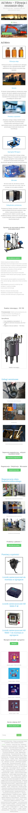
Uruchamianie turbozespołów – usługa (10, 752)
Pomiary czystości (14, 116)
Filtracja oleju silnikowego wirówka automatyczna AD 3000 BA (14, 788)
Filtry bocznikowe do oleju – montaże (18, 754)
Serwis (14, 88)
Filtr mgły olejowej (12, 795)
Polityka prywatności (14, 811)
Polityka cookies (13, 809)
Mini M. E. (24, 763)
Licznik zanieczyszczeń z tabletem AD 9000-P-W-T (15, 800)
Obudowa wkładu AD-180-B (8, 771)
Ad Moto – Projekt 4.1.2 (12, 808)
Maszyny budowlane (6, 33)
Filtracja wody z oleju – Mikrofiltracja (19, 744)
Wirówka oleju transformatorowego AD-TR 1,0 (12, 792)
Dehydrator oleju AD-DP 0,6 (20, 791)
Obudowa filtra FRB (5, 772)
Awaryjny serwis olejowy (6, 755)
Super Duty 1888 (5, 763)
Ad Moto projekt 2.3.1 (14, 806)
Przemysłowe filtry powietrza (15, 763)
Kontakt (20, 808)
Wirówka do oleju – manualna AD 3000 (18, 786)
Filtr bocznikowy (23, 797)
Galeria (23, 805)
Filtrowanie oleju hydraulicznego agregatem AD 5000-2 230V (14, 778)
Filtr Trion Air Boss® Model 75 (20, 764)
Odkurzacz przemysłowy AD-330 (8, 799)
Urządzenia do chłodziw (17, 794)
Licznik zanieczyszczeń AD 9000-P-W (14, 805)
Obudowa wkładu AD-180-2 (20, 771)
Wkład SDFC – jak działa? (9, 761)
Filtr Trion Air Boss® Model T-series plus (10, 766)
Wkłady (16, 758)
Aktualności (8, 744)
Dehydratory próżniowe (9, 791)
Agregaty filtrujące (14, 152)
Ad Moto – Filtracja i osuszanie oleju (14, 4)
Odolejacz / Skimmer (21, 795)
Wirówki (14, 180)
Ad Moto (3, 744)
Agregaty (12, 772)
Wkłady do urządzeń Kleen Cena (11, 760)
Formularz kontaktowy (21, 809)
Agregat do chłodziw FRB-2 (21, 783)
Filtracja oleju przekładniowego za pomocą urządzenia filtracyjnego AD (14, 781)
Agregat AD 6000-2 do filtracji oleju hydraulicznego (11, 780)
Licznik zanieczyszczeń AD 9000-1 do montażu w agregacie (14, 632)
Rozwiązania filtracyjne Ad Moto (16, 749)
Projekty (2, 806)
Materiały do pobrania (17, 750)
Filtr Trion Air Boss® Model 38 (7, 764)
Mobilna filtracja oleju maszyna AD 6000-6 (14, 782)
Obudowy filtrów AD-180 (10, 769)
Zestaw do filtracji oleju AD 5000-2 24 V (19, 777)
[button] (14, 258)
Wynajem (12, 758)
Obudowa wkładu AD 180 (21, 769)
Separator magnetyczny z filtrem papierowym (10, 797)
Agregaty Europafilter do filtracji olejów (15, 785)
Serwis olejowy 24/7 (5, 758)
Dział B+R (7, 806)
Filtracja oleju (14, 61)
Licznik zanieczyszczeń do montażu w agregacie (12, 801)
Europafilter (4, 785)
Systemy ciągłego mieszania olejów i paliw (17, 774)
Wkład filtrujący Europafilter (20, 761)
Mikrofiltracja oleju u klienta (17, 755)
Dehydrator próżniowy (14, 205)
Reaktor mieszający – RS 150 (7, 775)
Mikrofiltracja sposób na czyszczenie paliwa (17, 757)
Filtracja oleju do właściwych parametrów (9, 746)
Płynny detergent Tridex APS (14, 768)
